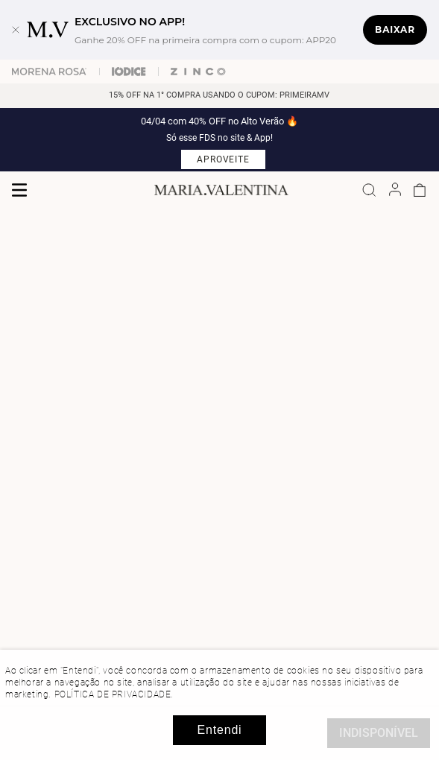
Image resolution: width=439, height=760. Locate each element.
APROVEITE (223, 159)
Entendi (220, 729)
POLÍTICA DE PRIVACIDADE (112, 694)
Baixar (395, 29)
